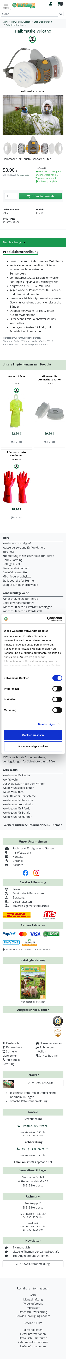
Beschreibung (15, 242)
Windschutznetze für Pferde (20, 599)
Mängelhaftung (33, 1299)
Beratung (14, 897)
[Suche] (29, 14)
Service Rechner (48, 1055)
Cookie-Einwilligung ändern (33, 1316)
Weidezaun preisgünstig (18, 804)
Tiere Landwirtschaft (16, 568)
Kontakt (13, 857)
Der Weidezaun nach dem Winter (24, 784)
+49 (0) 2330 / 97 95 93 (33, 1149)
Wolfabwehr (10, 779)
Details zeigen (46, 724)
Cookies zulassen (33, 735)
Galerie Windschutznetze (18, 603)
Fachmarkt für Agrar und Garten (28, 848)
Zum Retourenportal (41, 1083)
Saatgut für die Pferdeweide (20, 585)
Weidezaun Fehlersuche (18, 800)
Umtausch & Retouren (33, 1338)
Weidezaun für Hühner (17, 817)
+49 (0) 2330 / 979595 (32, 1126)
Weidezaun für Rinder (16, 775)
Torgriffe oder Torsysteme (19, 796)
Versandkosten (23, 175)
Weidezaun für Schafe (16, 812)
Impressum (33, 1308)
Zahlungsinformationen (33, 1342)
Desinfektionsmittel (15, 572)
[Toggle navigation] (6, 5)
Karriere (13, 865)
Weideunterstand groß (17, 543)
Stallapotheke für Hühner (19, 580)
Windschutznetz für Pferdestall (22, 611)
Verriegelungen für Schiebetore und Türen (29, 761)
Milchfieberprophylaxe (17, 576)
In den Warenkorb (40, 196)
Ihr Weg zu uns (17, 852)
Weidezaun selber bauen (18, 788)
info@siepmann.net (39, 1162)
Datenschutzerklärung (33, 1312)
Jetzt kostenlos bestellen (33, 1001)
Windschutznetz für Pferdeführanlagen (27, 607)
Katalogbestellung (33, 960)
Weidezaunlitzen (13, 792)
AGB (33, 1295)
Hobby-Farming (12, 560)
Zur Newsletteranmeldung (33, 1264)
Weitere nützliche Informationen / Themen (33, 825)
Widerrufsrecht (33, 1303)
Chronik (13, 861)
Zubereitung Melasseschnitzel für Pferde (28, 556)
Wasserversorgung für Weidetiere (24, 547)
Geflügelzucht (11, 564)
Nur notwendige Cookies (33, 746)
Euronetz (8, 552)
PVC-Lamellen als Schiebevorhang (24, 757)
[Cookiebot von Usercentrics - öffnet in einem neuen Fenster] (47, 619)
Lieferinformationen (33, 1334)
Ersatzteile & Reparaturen (24, 893)
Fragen (12, 889)
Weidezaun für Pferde (16, 808)
